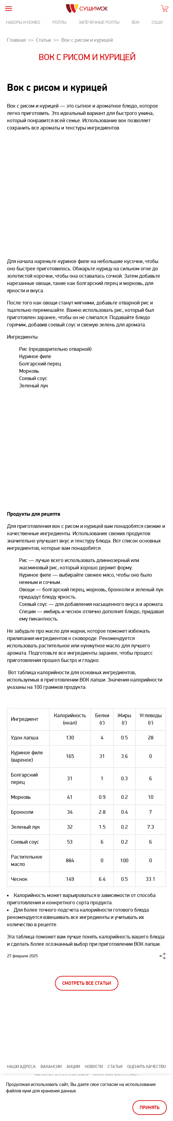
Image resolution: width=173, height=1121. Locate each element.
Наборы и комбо (23, 22)
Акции (73, 1066)
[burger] (8, 8)
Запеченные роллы (99, 22)
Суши (157, 22)
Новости (94, 1066)
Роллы (59, 22)
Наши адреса (21, 1066)
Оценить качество (146, 1066)
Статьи (115, 1066)
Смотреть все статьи (86, 983)
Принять (150, 1108)
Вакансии (51, 1066)
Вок (135, 22)
